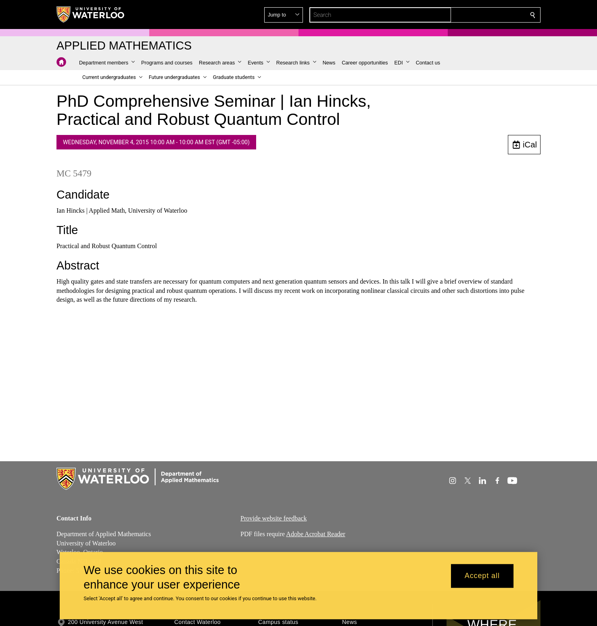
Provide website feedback (273, 518)
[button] (474, 15)
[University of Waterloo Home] (90, 14)
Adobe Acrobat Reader (315, 534)
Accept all (482, 576)
